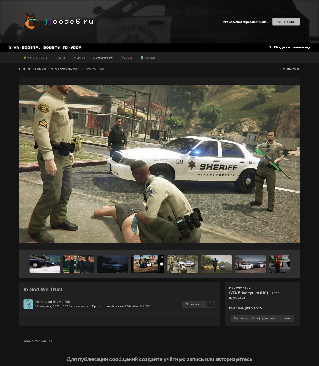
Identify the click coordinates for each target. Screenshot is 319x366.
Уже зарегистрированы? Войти (245, 21)
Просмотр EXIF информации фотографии (262, 318)
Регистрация (286, 21)
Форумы (80, 57)
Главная (60, 57)
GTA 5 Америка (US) (248, 293)
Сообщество (103, 59)
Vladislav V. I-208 (57, 302)
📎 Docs (127, 57)
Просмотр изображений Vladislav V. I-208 (121, 306)
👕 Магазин (148, 57)
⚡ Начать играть (35, 57)
